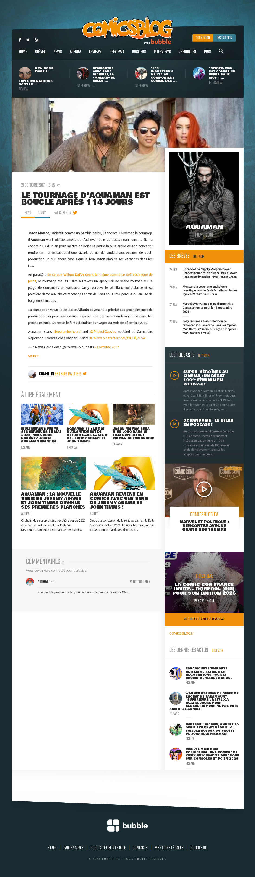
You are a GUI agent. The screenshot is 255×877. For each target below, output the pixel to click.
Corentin (41, 374)
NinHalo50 (46, 592)
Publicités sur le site (108, 848)
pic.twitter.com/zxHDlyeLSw (124, 338)
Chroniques (187, 54)
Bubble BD (198, 848)
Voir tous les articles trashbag (204, 619)
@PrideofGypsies (103, 331)
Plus (207, 54)
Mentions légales (169, 848)
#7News (96, 338)
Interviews (162, 54)
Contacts (140, 848)
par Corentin (64, 212)
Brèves (40, 54)
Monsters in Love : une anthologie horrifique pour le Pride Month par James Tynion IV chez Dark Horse (203, 290)
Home (23, 54)
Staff (52, 848)
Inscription (224, 38)
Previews (117, 54)
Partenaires (73, 848)
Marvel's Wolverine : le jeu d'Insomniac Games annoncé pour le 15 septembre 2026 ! (201, 307)
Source (33, 356)
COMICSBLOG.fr (181, 633)
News (58, 54)
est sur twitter (71, 374)
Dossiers (139, 54)
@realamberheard (67, 331)
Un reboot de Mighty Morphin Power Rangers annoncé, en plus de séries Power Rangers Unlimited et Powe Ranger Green (203, 272)
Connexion (203, 38)
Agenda (75, 54)
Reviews (95, 54)
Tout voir (198, 257)
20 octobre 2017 (106, 347)
